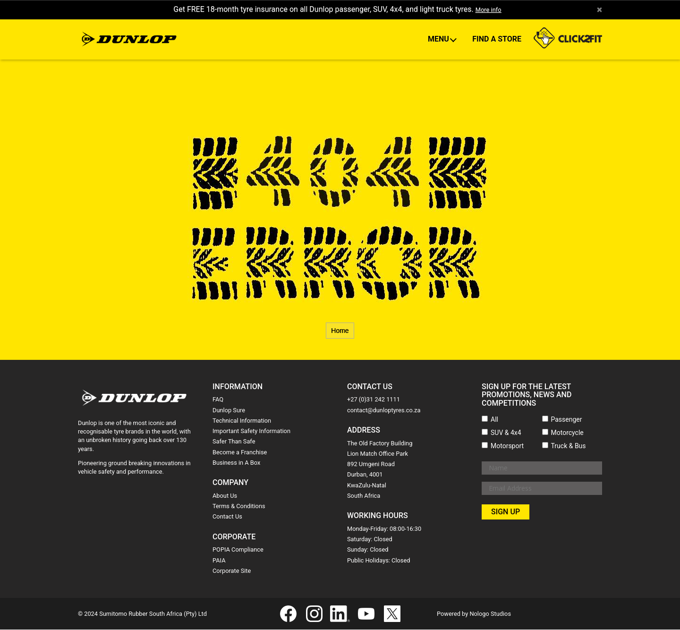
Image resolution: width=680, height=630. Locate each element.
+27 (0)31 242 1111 (373, 400)
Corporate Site (231, 571)
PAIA (219, 560)
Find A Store (496, 39)
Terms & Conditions (238, 506)
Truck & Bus (568, 446)
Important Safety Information (251, 431)
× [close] (599, 10)
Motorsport (507, 446)
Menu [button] (439, 39)
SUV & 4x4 (506, 433)
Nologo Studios (490, 614)
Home (339, 331)
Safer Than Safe (233, 442)
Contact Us (227, 517)
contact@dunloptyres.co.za (383, 410)
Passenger (566, 420)
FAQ (217, 400)
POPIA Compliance (238, 550)
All (494, 420)
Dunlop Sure (228, 410)
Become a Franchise (239, 452)
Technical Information (241, 421)
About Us (224, 496)
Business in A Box (236, 463)
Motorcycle (567, 433)
